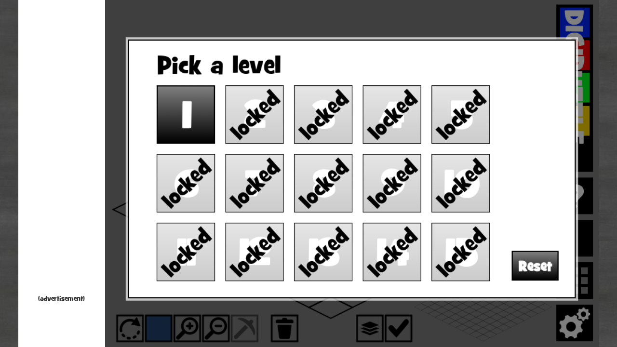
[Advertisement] (61, 149)
